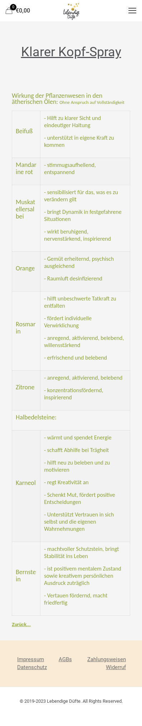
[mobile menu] (132, 11)
